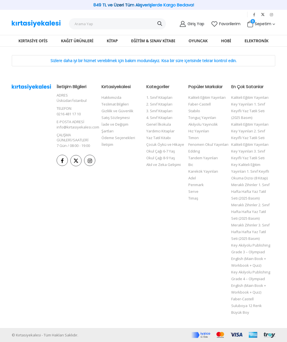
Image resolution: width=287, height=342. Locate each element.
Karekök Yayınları (203, 171)
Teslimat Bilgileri (115, 104)
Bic (190, 164)
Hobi (226, 40)
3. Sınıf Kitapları (159, 110)
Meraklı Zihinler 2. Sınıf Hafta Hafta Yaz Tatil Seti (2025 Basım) (250, 211)
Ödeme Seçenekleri (118, 137)
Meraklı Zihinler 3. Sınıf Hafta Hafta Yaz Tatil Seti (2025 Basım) (250, 231)
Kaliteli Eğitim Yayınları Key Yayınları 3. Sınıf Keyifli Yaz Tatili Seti (250, 151)
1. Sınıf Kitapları (159, 97)
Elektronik (257, 40)
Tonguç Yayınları (202, 117)
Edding (194, 151)
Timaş (193, 198)
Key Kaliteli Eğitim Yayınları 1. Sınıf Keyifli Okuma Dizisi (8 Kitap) (250, 171)
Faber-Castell (199, 104)
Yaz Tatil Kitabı (158, 137)
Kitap (112, 40)
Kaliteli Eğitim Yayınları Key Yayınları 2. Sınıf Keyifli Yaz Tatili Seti (250, 131)
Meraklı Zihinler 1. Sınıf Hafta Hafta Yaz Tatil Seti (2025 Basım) (250, 191)
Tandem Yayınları (203, 157)
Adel (192, 178)
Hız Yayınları (198, 130)
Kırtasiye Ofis (33, 40)
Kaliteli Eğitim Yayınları (207, 97)
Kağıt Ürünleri (77, 40)
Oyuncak (198, 40)
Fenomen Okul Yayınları (208, 144)
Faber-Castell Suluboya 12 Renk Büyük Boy (246, 305)
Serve (193, 191)
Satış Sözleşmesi (115, 117)
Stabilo (194, 110)
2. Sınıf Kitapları (159, 104)
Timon (193, 137)
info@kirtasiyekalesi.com (78, 127)
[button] (261, 24)
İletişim (107, 144)
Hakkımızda (111, 97)
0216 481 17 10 (69, 113)
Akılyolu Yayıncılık (203, 124)
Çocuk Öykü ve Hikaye (165, 144)
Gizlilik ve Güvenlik (117, 110)
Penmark (196, 184)
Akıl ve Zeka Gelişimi (163, 164)
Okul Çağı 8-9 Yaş (160, 157)
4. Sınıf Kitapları (159, 117)
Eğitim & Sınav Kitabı (153, 40)
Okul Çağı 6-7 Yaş (160, 151)
